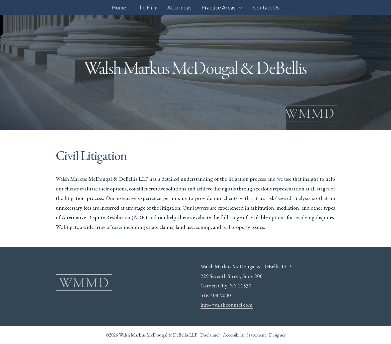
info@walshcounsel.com (226, 304)
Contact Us (266, 7)
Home (119, 7)
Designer (277, 335)
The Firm (146, 7)
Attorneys (179, 7)
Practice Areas (224, 7)
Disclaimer (210, 335)
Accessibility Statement (244, 335)
